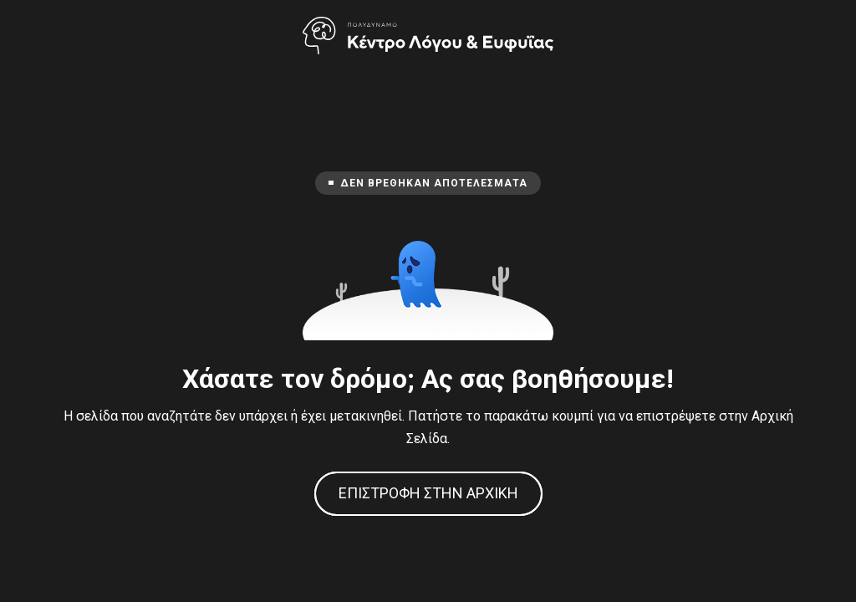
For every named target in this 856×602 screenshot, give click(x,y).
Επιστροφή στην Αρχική (428, 493)
